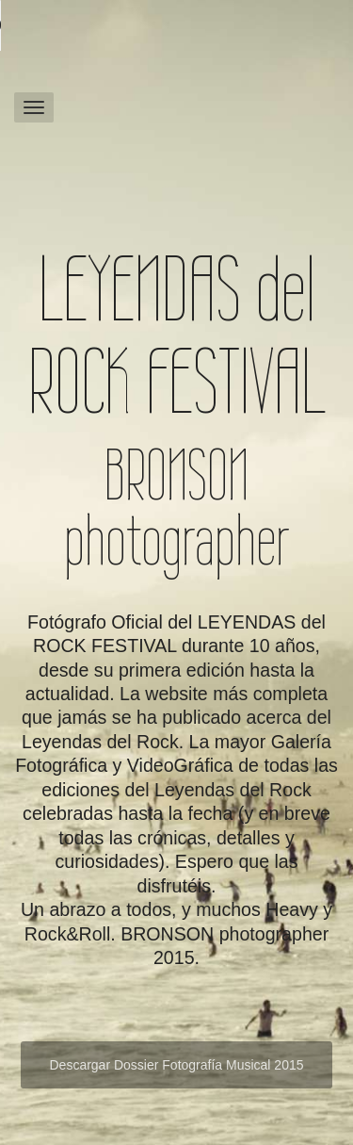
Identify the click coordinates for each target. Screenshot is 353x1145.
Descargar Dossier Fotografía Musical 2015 (176, 1064)
